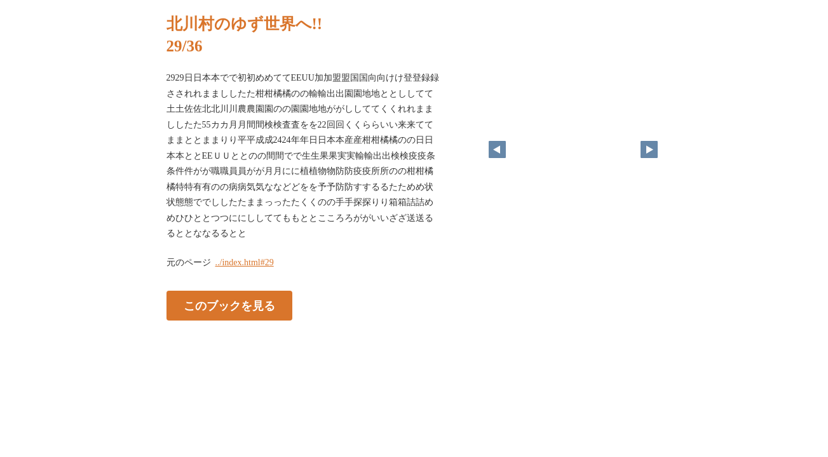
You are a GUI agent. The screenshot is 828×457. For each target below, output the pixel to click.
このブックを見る (229, 305)
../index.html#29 (244, 262)
